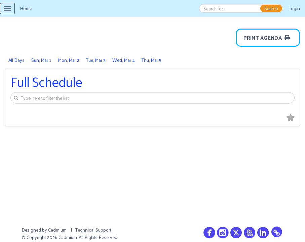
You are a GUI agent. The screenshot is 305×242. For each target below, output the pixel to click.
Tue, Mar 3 (96, 60)
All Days (16, 60)
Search (271, 8)
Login (294, 8)
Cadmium (57, 230)
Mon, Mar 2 (68, 60)
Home (26, 8)
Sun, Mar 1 (41, 60)
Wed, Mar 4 (123, 60)
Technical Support (93, 230)
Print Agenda (267, 37)
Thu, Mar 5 (151, 60)
